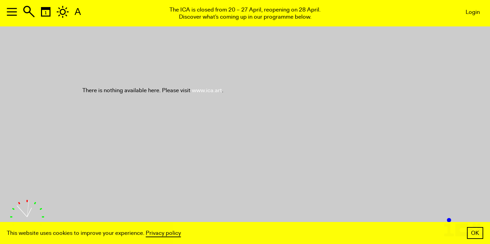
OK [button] (475, 233)
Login (473, 12)
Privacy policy (163, 233)
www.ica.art (207, 90)
